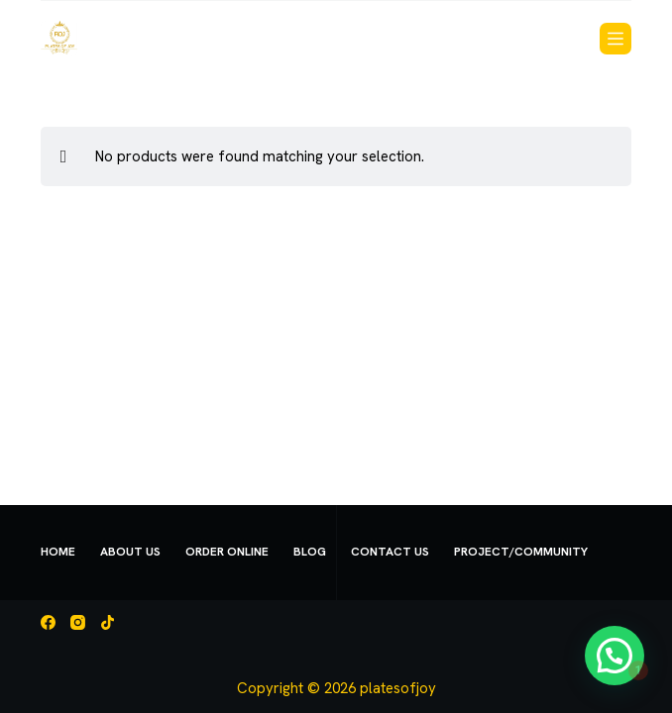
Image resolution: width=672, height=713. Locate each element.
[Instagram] (77, 622)
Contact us (390, 552)
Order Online (227, 552)
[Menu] (615, 38)
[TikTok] (107, 622)
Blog (309, 552)
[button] (622, 677)
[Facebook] (48, 622)
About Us (130, 552)
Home (58, 552)
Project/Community (521, 552)
